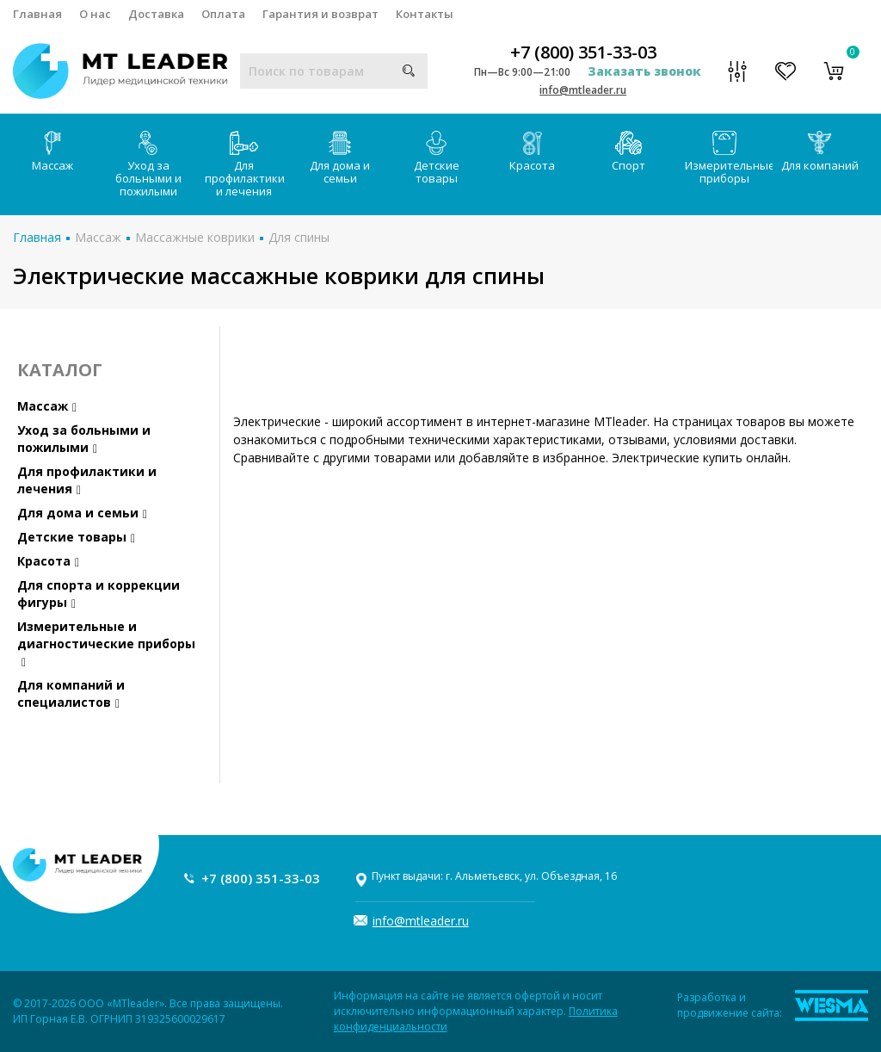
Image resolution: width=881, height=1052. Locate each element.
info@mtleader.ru (582, 90)
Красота (532, 152)
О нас (95, 14)
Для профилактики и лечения (245, 165)
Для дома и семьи (340, 158)
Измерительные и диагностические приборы (106, 643)
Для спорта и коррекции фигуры (98, 593)
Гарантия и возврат (320, 14)
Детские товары (436, 158)
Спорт (628, 152)
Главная (37, 14)
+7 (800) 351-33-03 (583, 52)
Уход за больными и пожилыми (148, 165)
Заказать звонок (644, 71)
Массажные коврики (195, 237)
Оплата (223, 14)
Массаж (52, 152)
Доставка (156, 14)
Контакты (424, 14)
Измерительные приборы (729, 158)
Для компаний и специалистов (71, 693)
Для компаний (820, 152)
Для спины (299, 237)
